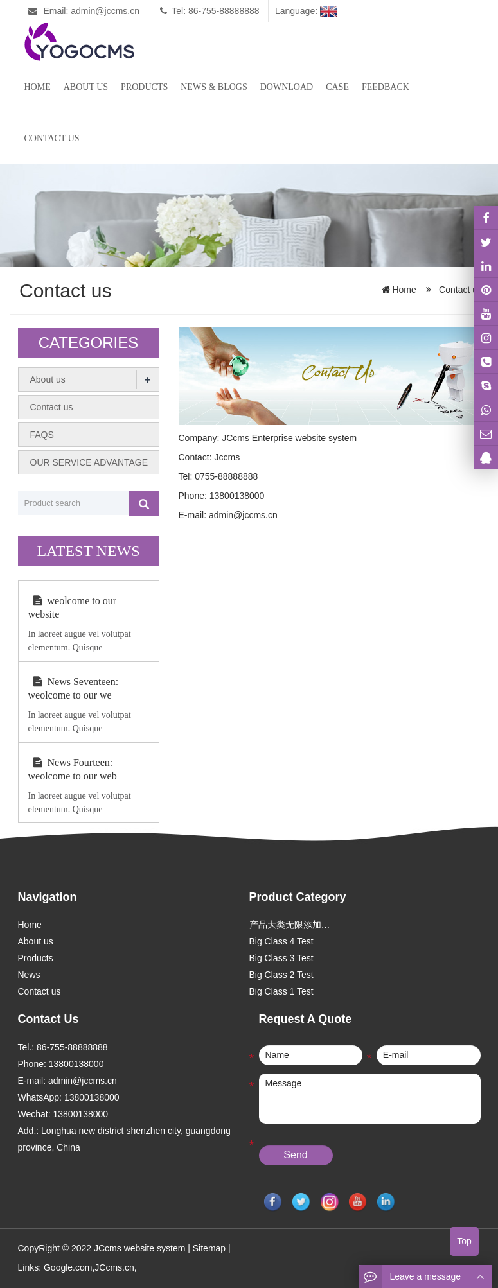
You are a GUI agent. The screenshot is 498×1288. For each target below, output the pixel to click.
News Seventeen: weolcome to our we (73, 688)
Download (286, 87)
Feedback (385, 87)
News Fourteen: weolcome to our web (72, 769)
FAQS (42, 435)
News (29, 975)
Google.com (68, 1267)
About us (86, 87)
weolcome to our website (72, 607)
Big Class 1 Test (281, 991)
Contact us (52, 138)
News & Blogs (214, 87)
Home (37, 87)
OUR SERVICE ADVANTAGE (89, 462)
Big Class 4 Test (281, 941)
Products (144, 87)
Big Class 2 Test (281, 975)
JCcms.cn (114, 1267)
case (337, 87)
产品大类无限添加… (289, 924)
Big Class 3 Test (281, 958)
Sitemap (209, 1248)
